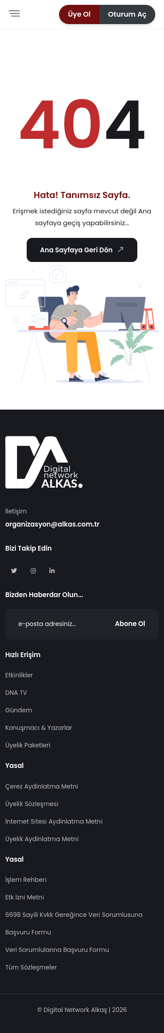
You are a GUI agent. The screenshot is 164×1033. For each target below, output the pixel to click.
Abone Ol (130, 623)
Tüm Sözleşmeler (31, 967)
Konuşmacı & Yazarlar (38, 727)
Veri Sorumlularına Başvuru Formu (57, 949)
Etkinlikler (19, 675)
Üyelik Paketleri (27, 745)
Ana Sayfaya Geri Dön (82, 249)
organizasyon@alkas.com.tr (52, 524)
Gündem (18, 710)
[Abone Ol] (82, 624)
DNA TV (16, 692)
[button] (79, 14)
